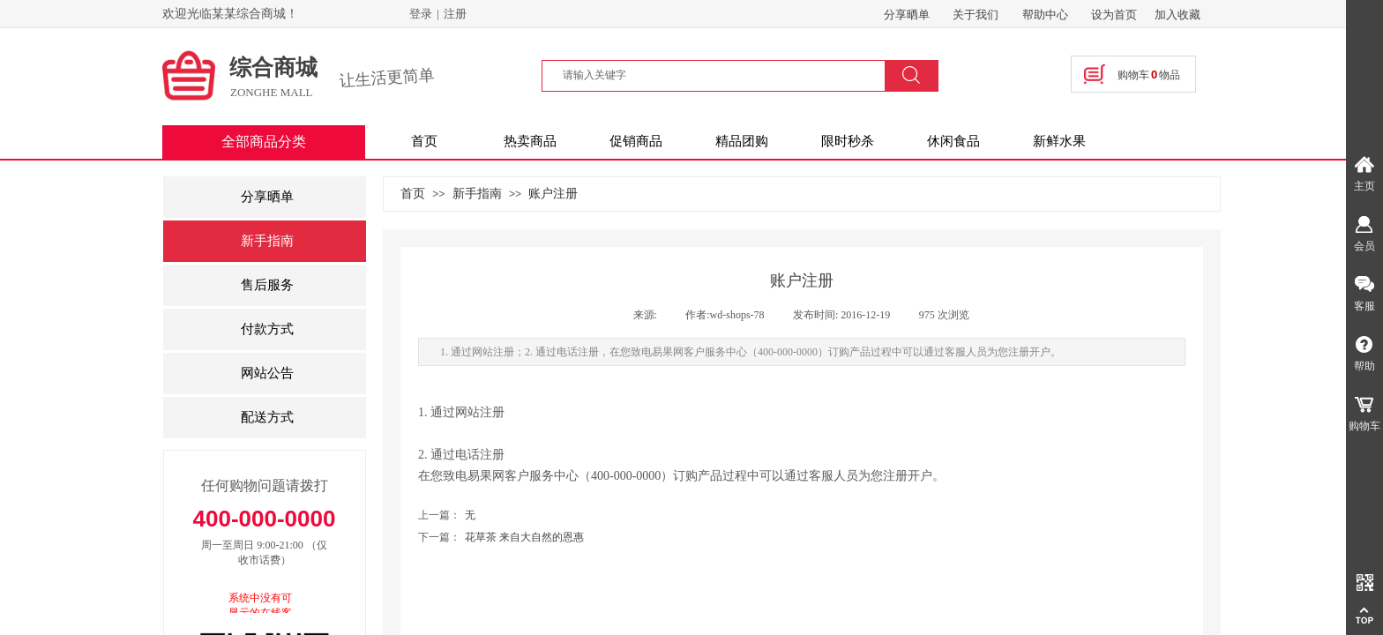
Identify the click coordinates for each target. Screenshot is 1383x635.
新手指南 (477, 193)
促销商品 (635, 141)
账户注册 (553, 193)
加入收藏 (1177, 14)
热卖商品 (530, 141)
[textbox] (724, 75)
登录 (420, 13)
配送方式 (267, 417)
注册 (455, 13)
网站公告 (267, 373)
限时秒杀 (847, 141)
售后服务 (267, 285)
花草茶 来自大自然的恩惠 (501, 538)
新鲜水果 (1059, 141)
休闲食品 (953, 141)
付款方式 (267, 329)
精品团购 (741, 141)
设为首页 (1114, 14)
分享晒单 (267, 197)
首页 (424, 141)
